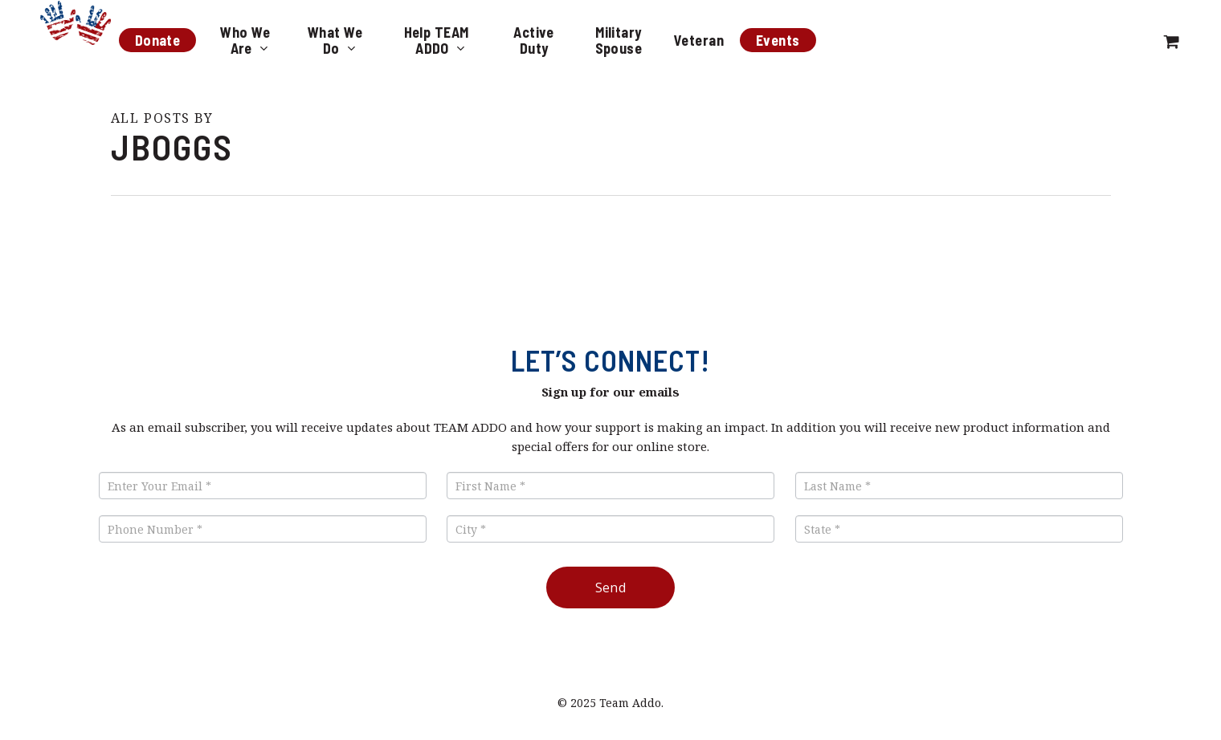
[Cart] (1172, 40)
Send (611, 587)
